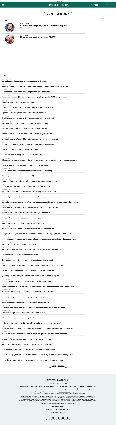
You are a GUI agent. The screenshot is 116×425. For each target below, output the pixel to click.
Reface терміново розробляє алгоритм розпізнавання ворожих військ (28, 349)
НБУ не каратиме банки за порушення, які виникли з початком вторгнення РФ (32, 249)
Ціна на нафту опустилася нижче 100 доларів (19, 244)
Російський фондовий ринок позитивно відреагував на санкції (26, 128)
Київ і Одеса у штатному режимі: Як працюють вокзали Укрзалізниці (28, 118)
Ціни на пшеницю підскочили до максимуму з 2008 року (23, 223)
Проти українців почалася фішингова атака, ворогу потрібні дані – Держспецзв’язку (35, 86)
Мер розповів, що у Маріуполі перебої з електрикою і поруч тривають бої (30, 207)
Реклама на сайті (24, 386)
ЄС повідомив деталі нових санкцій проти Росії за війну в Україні (27, 92)
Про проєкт (34, 386)
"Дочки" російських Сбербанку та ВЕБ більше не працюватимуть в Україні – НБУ (33, 276)
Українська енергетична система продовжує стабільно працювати (28, 271)
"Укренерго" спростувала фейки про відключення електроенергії (27, 339)
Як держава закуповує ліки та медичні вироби (43, 25)
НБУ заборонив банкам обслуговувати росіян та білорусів (24, 81)
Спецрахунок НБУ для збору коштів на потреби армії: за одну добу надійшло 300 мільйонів (36, 234)
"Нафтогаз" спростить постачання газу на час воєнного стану (25, 123)
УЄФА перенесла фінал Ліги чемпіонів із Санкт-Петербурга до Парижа (28, 165)
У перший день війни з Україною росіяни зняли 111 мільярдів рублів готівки (31, 197)
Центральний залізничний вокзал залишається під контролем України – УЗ (30, 192)
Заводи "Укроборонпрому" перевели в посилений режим (23, 313)
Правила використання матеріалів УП (66, 386)
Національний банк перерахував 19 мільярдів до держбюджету (26, 302)
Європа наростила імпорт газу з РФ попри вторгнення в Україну (27, 171)
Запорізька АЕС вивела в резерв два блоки (18, 102)
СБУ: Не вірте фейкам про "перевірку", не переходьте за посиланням (28, 144)
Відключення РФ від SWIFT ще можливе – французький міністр (26, 213)
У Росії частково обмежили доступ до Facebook (19, 318)
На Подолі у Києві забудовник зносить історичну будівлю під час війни (29, 292)
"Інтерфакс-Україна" (64, 392)
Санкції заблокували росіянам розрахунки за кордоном (23, 218)
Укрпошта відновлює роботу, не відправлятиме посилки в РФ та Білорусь (30, 181)
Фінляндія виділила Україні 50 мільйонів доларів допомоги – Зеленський (30, 139)
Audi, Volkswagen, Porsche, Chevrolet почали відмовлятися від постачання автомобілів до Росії (37, 355)
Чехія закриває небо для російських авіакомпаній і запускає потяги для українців (33, 323)
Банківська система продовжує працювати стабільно (22, 155)
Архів (58, 10)
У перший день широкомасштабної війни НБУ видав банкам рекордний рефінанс (33, 307)
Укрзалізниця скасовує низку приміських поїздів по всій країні (25, 113)
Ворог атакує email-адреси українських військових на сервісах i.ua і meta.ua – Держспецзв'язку (39, 239)
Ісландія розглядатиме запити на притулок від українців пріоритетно (28, 297)
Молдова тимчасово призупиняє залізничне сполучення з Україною (27, 107)
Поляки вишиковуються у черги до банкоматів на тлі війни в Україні (28, 344)
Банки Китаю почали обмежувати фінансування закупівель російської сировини (32, 360)
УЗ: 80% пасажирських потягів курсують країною (20, 150)
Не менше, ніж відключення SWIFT (37, 37)
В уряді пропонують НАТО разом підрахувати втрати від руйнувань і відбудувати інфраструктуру (39, 286)
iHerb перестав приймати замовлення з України (20, 255)
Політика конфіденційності (47, 386)
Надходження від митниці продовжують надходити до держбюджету (28, 228)
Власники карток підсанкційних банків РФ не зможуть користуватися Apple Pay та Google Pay (37, 328)
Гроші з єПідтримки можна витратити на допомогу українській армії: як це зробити (33, 265)
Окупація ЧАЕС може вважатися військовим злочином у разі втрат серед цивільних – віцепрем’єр (40, 202)
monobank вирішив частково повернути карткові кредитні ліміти (27, 134)
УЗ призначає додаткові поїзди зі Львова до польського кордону (26, 186)
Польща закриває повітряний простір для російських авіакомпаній (27, 260)
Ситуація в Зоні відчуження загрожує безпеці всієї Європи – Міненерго (29, 281)
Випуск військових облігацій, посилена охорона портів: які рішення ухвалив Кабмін (34, 334)
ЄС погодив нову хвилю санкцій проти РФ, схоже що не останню (27, 176)
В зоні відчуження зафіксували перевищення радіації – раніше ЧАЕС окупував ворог (35, 97)
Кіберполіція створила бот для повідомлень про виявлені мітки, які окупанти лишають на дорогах (39, 160)
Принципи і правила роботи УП (87, 386)
